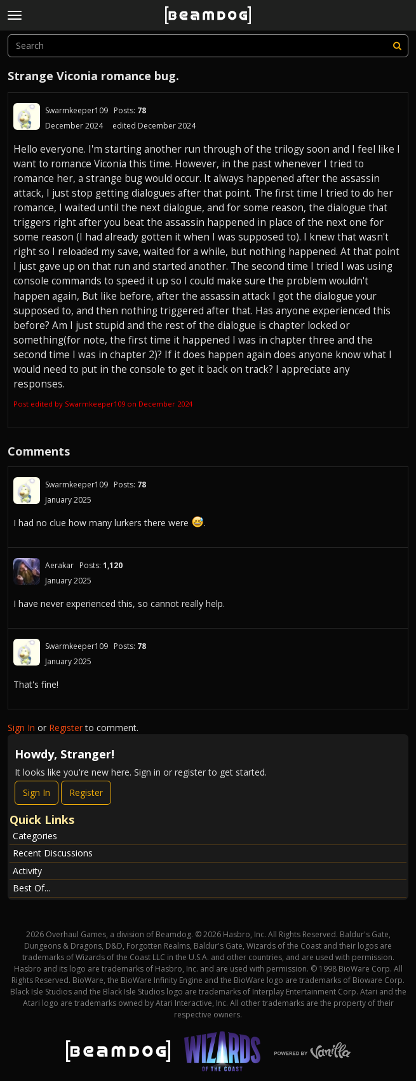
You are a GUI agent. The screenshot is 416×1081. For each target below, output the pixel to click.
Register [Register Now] (86, 792)
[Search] (397, 45)
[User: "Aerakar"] (26, 571)
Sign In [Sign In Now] (36, 792)
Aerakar (59, 565)
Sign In (21, 728)
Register (66, 728)
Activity (27, 871)
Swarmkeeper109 (76, 110)
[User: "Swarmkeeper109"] (26, 116)
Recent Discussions (53, 853)
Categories (35, 836)
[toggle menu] (15, 15)
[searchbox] (208, 45)
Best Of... (31, 888)
